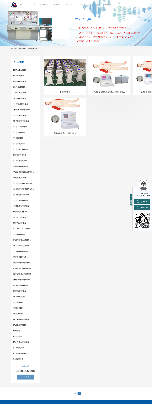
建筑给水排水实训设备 (20, 70)
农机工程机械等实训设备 (21, 320)
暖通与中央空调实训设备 (21, 246)
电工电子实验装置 (19, 144)
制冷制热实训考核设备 (20, 252)
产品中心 (29, 4)
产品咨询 (25, 378)
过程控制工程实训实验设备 (22, 110)
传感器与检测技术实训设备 (22, 240)
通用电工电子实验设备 (20, 155)
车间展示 (108, 4)
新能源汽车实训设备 (19, 291)
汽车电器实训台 (18, 303)
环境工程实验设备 (19, 359)
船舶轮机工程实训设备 (20, 325)
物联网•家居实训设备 (20, 87)
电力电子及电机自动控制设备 (22, 184)
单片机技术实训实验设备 (21, 121)
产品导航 (82, 4)
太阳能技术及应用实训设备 (22, 269)
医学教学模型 (32, 48)
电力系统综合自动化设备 (21, 195)
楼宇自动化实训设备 (19, 82)
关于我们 (43, 4)
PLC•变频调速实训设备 (20, 104)
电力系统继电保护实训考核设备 (23, 189)
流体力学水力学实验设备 (21, 342)
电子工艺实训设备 (19, 138)
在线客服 (142, 207)
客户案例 (21, 11)
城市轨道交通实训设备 (20, 286)
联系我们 (34, 11)
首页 (20, 4)
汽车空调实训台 (18, 314)
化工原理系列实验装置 (20, 354)
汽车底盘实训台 (18, 308)
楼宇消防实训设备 (19, 76)
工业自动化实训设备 (19, 99)
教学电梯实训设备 (19, 235)
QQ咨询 (142, 201)
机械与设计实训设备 (19, 218)
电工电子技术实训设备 (20, 150)
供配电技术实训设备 (19, 178)
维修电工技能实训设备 (20, 127)
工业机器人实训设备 (19, 93)
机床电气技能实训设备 (20, 201)
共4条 (74, 393)
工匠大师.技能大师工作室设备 (23, 274)
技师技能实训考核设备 (20, 167)
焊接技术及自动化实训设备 (22, 263)
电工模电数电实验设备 (20, 161)
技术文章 (69, 4)
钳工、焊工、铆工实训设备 (22, 229)
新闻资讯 (56, 4)
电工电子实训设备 (19, 133)
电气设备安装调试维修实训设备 (23, 172)
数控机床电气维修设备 (20, 212)
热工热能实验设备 (19, 348)
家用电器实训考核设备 (20, 257)
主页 (19, 48)
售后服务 (95, 4)
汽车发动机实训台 (19, 297)
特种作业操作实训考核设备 (22, 280)
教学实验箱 (16, 331)
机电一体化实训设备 (19, 116)
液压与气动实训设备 (19, 223)
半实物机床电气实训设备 (21, 206)
